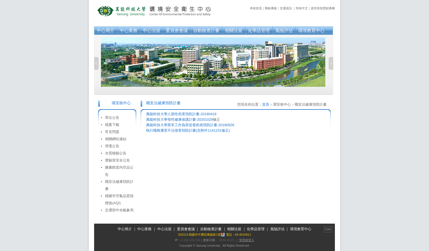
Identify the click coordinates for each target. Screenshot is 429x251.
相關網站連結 (115, 139)
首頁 (265, 104)
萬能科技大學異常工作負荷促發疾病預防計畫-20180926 (190, 125)
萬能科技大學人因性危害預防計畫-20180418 (181, 114)
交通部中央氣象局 (119, 210)
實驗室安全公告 (117, 160)
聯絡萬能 (271, 8)
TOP (328, 229)
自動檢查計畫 (206, 30)
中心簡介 (105, 30)
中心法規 (151, 30)
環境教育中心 (311, 30)
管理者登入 (246, 240)
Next (330, 63)
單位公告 (112, 118)
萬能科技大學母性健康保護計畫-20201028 (179, 119)
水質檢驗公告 (115, 153)
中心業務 (128, 30)
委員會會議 (177, 30)
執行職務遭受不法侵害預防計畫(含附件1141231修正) (188, 130)
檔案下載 (112, 125)
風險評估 (284, 30)
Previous (96, 63)
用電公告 (112, 146)
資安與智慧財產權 (323, 8)
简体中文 (302, 8)
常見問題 (112, 132)
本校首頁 (256, 8)
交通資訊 (286, 8)
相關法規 (233, 30)
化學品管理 (259, 30)
